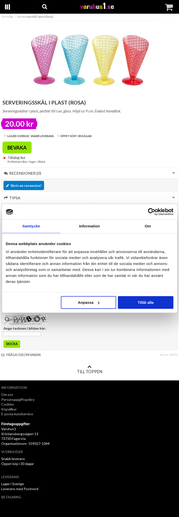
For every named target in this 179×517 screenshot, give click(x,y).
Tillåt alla (146, 302)
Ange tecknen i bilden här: (24, 328)
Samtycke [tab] (31, 226)
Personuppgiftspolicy (18, 399)
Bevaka (17, 148)
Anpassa (89, 302)
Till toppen (89, 369)
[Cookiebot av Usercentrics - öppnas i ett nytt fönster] (151, 211)
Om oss (7, 394)
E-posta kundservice (17, 414)
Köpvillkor (9, 409)
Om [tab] (148, 226)
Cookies (7, 404)
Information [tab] (89, 226)
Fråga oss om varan (21, 355)
